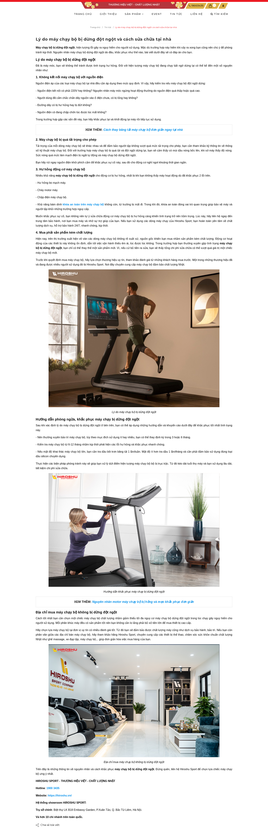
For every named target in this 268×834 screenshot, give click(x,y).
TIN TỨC (176, 14)
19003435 (197, 5)
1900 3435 (53, 788)
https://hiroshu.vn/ (60, 795)
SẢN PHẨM (134, 14)
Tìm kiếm (219, 14)
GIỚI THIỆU (108, 14)
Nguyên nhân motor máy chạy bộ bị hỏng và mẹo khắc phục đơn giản (143, 602)
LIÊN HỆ (196, 14)
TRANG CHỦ (83, 14)
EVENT (157, 14)
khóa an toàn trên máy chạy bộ (83, 204)
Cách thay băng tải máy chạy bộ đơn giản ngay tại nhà (143, 129)
